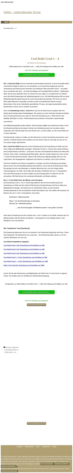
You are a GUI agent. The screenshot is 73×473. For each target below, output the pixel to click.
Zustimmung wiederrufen (9, 471)
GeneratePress (40, 454)
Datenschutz (29, 446)
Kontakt (19, 446)
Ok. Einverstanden (47, 464)
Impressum (46, 446)
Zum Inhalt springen (7, 2)
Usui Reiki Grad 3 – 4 (12, 349)
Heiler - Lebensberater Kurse (22, 12)
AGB (37, 446)
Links (54, 446)
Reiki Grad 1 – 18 (10, 352)
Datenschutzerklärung (8, 466)
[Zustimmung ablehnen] (17, 466)
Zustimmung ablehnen (61, 464)
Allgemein (15, 347)
